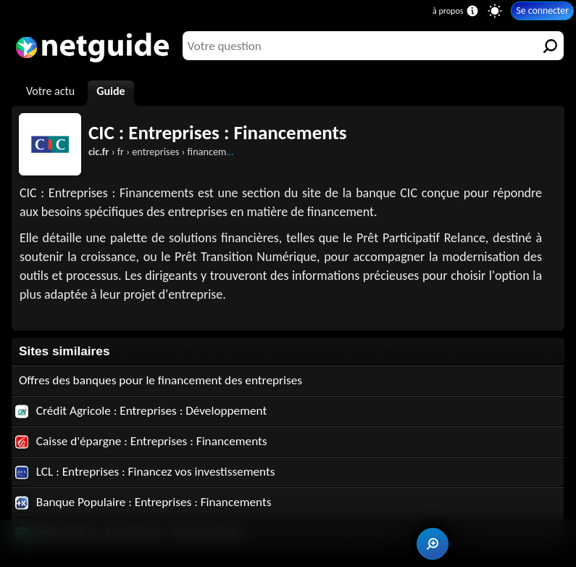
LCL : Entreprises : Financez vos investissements (145, 471)
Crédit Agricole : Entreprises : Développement (141, 410)
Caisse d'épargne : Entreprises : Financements (141, 441)
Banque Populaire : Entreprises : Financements (143, 502)
